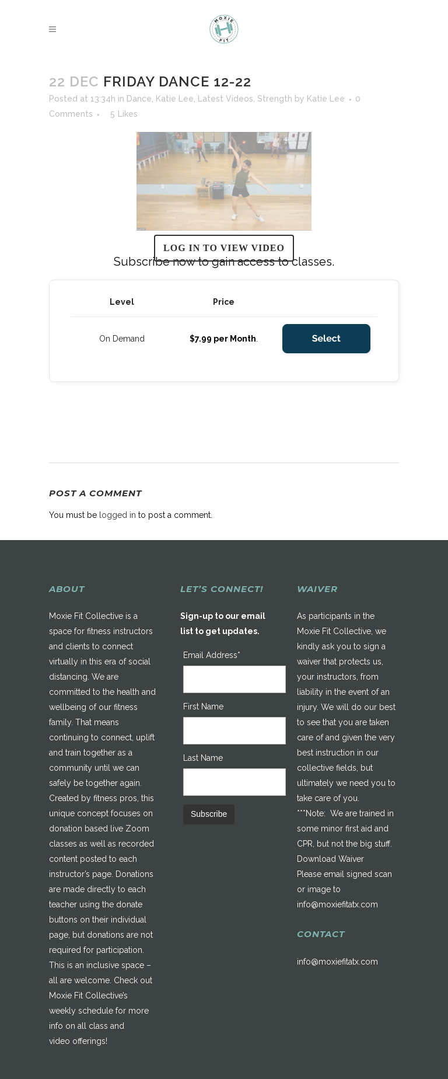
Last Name (203, 758)
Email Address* (211, 655)
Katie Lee (175, 98)
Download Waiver (330, 859)
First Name (203, 706)
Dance (139, 98)
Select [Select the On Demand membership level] (326, 338)
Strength (274, 98)
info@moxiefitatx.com (337, 904)
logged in (117, 515)
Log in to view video (224, 248)
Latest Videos (225, 98)
